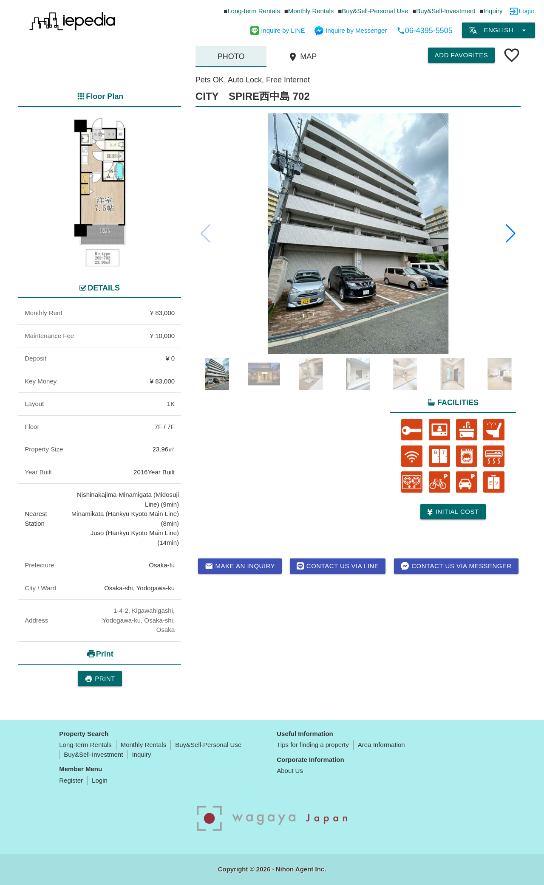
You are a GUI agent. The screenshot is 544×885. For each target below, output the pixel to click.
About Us (290, 770)
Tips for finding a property (313, 744)
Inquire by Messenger (350, 30)
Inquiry (493, 10)
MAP (302, 57)
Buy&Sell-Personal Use (375, 10)
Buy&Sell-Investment (445, 10)
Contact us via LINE (338, 566)
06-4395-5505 (425, 30)
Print (100, 678)
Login (527, 10)
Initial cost (453, 512)
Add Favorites (461, 55)
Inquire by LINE (277, 30)
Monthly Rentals (311, 10)
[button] (510, 233)
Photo (231, 56)
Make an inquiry (240, 566)
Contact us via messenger (456, 566)
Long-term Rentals (253, 10)
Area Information (381, 744)
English (498, 30)
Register (71, 780)
